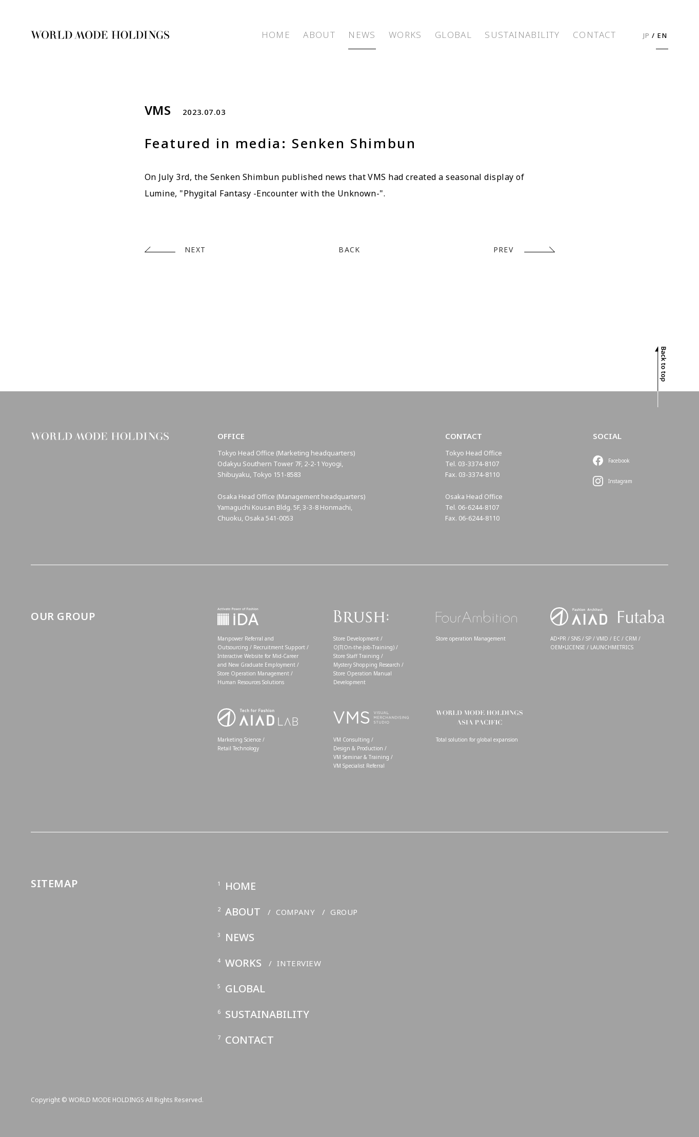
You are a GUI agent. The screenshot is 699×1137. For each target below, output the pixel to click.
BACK (349, 249)
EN (662, 35)
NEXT (195, 249)
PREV (503, 249)
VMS (158, 110)
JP (646, 35)
